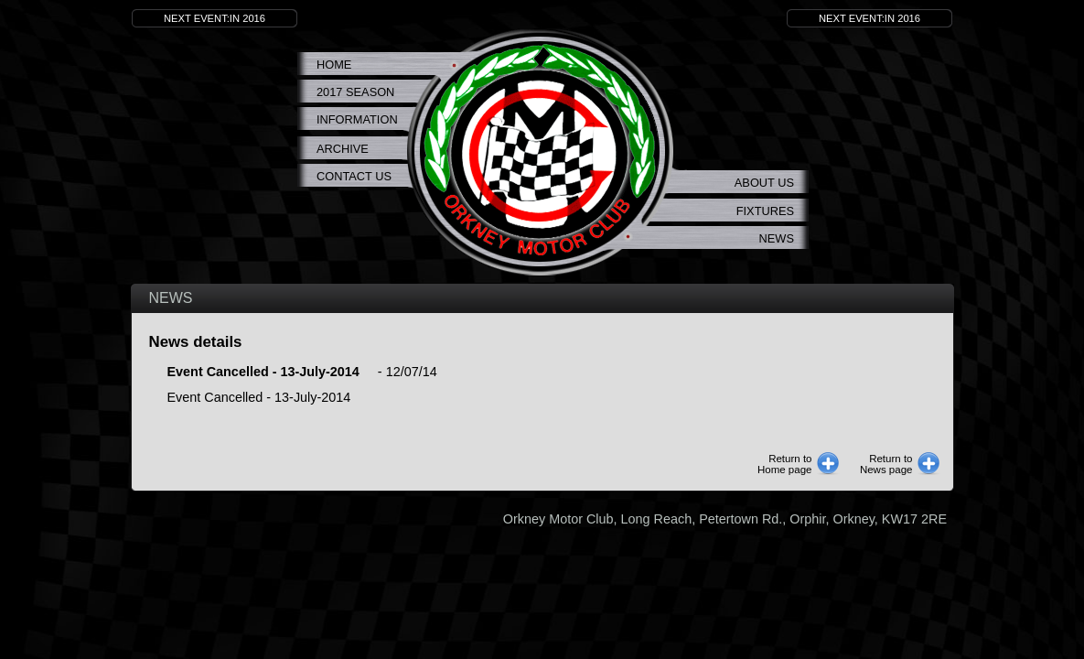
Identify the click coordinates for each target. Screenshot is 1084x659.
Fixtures (765, 211)
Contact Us (354, 176)
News (776, 238)
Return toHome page (784, 464)
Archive (343, 149)
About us (764, 182)
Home (334, 64)
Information (357, 119)
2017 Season (355, 92)
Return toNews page (886, 464)
